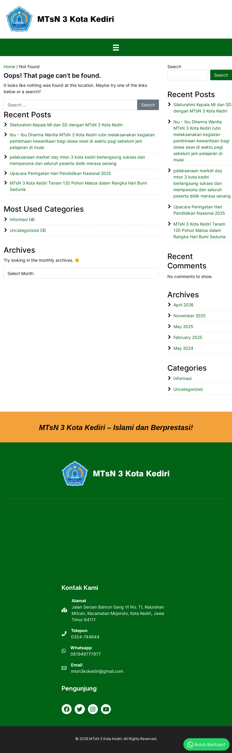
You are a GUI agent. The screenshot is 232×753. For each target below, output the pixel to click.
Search (174, 66)
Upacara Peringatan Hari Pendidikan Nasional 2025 (60, 173)
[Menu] (116, 47)
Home (9, 66)
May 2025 (183, 326)
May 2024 (183, 348)
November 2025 (189, 315)
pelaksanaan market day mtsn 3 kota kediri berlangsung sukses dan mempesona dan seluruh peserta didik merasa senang (77, 160)
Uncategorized (24, 230)
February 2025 (187, 337)
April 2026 (183, 304)
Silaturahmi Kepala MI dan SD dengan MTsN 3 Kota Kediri (66, 124)
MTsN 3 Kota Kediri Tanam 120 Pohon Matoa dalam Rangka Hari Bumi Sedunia (78, 186)
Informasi (19, 219)
